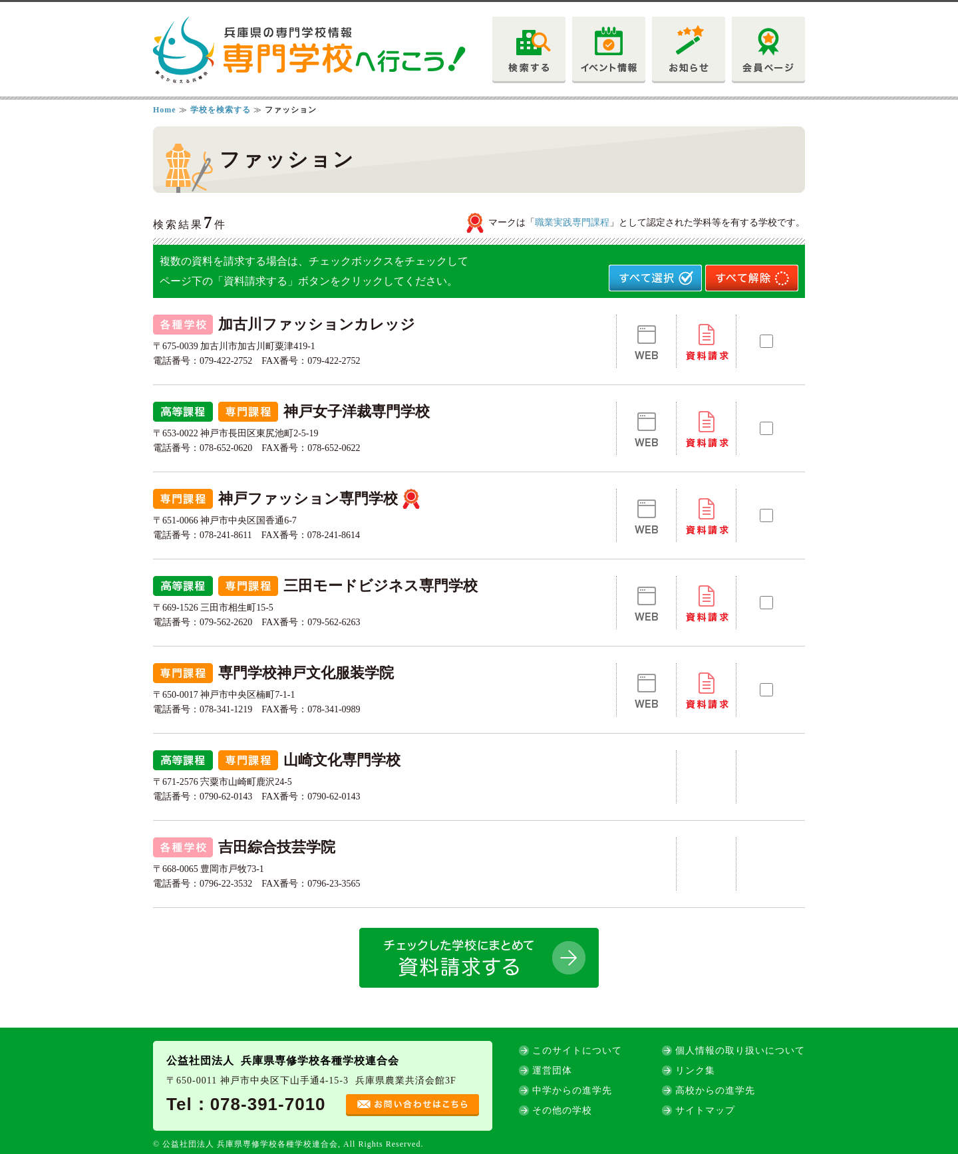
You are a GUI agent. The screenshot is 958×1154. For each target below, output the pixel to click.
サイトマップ (705, 1110)
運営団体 (552, 1071)
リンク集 (695, 1071)
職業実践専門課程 (572, 222)
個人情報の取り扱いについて (740, 1051)
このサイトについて (577, 1051)
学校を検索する (221, 109)
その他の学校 (562, 1110)
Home (164, 109)
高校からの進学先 (715, 1090)
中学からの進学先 (572, 1090)
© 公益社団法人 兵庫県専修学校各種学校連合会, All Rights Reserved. (288, 1144)
